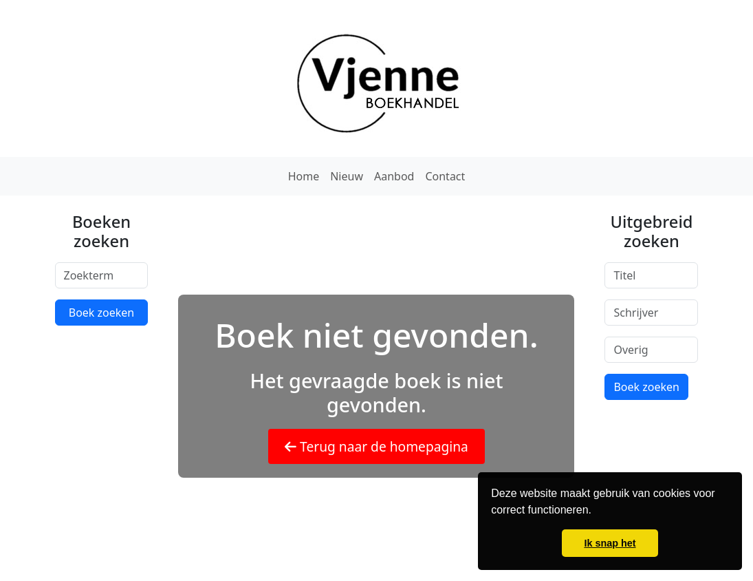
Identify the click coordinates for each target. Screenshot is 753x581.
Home (304, 176)
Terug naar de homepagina (376, 446)
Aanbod (394, 176)
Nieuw (346, 176)
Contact (445, 176)
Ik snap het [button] (609, 543)
